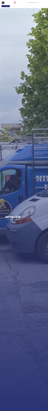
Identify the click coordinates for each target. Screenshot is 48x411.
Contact (37, 2)
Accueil (28, 2)
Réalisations (33, 2)
